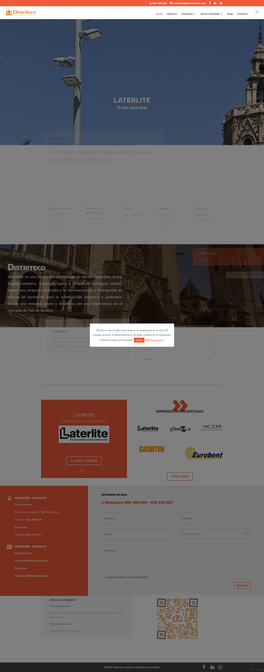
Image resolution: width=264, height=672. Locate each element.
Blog (230, 14)
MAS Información (154, 339)
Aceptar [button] (139, 340)
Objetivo (172, 14)
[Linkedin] (215, 3)
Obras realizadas (210, 14)
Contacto (242, 14)
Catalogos (187, 14)
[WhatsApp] (221, 3)
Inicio (159, 14)
